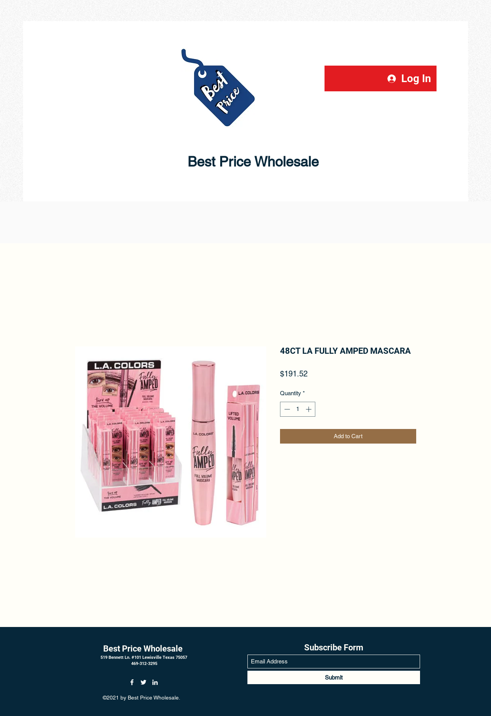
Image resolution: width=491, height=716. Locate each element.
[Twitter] (143, 682)
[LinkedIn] (155, 682)
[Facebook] (132, 682)
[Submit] (333, 677)
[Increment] (309, 409)
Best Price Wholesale (224, 161)
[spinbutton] (298, 409)
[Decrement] (286, 409)
